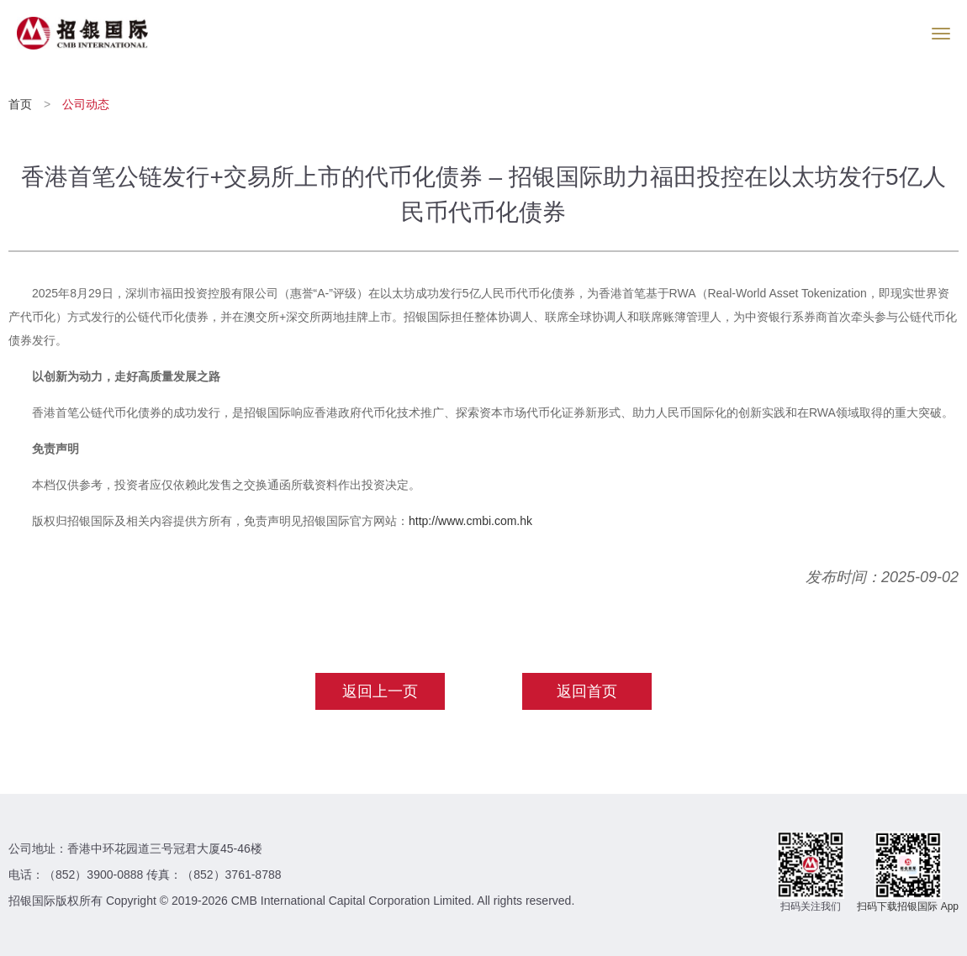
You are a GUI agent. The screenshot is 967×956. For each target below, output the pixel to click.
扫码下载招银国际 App (908, 906)
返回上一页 (380, 691)
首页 (21, 104)
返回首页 (587, 691)
